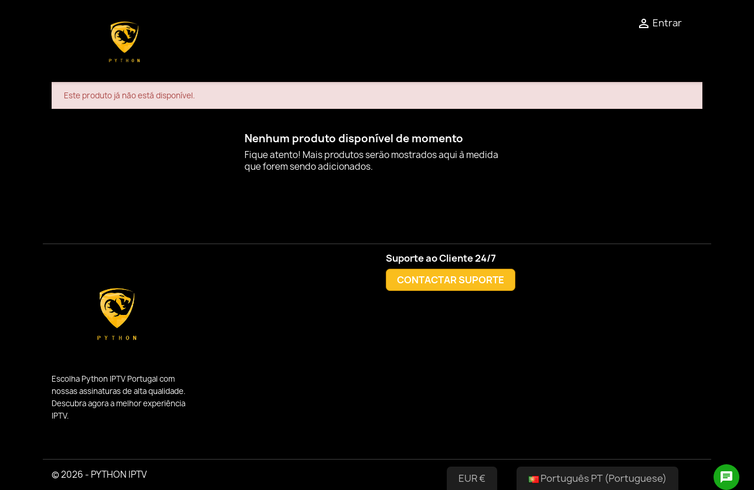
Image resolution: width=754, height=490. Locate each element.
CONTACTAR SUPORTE (450, 279)
